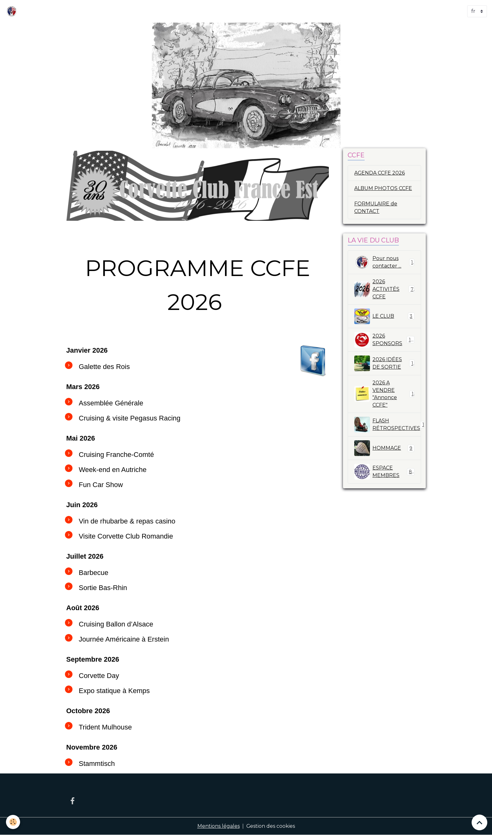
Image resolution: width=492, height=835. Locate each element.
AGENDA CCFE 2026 (379, 173)
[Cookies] (13, 822)
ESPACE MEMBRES (384, 472)
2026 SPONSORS (384, 340)
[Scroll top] (479, 822)
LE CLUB (384, 316)
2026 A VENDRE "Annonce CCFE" (384, 394)
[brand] (13, 11)
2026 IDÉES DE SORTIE (384, 363)
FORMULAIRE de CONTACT (375, 207)
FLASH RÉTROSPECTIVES (387, 425)
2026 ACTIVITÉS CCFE (384, 289)
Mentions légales (218, 826)
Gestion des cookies (270, 826)
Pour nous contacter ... (384, 262)
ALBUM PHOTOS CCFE (383, 188)
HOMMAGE (384, 449)
